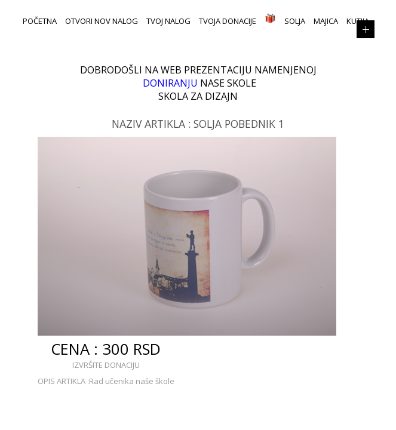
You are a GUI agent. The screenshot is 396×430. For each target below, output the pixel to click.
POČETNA (40, 21)
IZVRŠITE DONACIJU (106, 365)
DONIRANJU (170, 83)
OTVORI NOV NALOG (101, 21)
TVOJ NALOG (168, 21)
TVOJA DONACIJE (227, 21)
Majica (326, 21)
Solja (294, 21)
